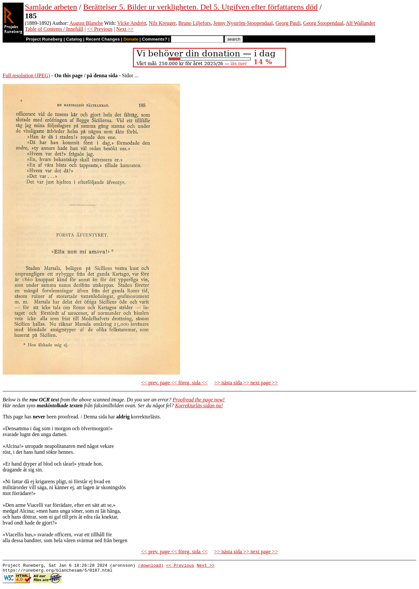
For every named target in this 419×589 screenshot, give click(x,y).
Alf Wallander (360, 23)
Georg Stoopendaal (323, 23)
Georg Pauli (288, 23)
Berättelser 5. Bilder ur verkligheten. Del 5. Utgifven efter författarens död (200, 7)
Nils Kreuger (162, 23)
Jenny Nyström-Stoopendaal (243, 23)
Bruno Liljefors (194, 23)
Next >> (125, 29)
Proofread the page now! (199, 399)
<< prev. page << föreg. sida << (174, 382)
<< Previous (100, 29)
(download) (150, 566)
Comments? (154, 39)
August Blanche (86, 23)
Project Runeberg (44, 39)
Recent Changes (103, 39)
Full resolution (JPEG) (26, 75)
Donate (130, 39)
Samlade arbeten (51, 7)
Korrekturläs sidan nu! (199, 405)
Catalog (74, 39)
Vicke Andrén (131, 23)
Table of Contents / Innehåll (54, 29)
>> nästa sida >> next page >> (246, 382)
